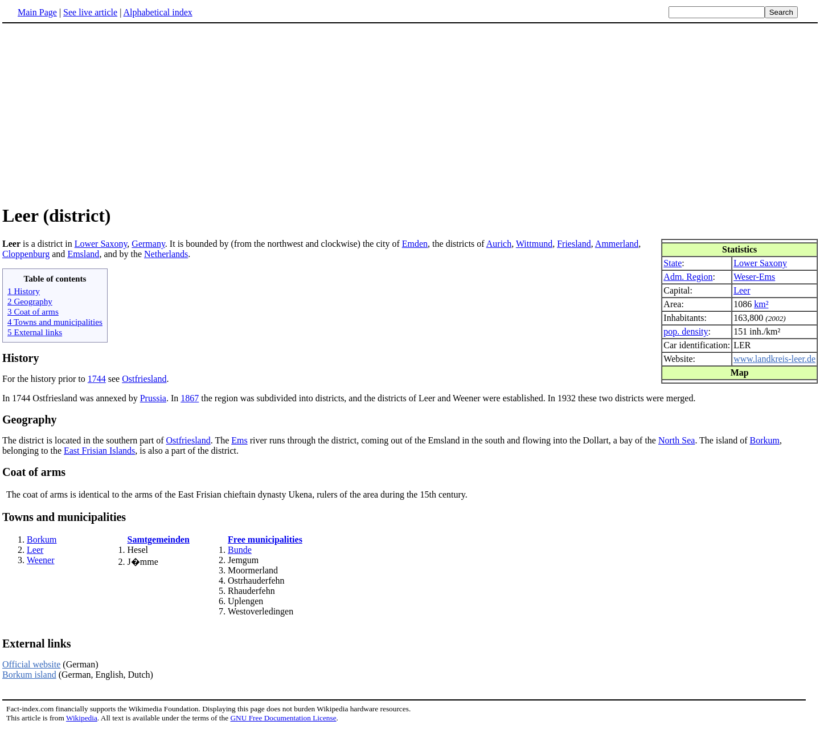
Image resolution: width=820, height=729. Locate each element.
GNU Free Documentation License (283, 718)
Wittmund (534, 244)
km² (761, 304)
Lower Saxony (760, 263)
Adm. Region (687, 277)
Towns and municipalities (64, 517)
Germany (148, 244)
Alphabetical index (157, 12)
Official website (31, 664)
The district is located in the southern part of (84, 440)
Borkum (765, 440)
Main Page (37, 12)
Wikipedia (81, 718)
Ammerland (616, 244)
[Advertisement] (410, 113)
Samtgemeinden (159, 539)
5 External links (34, 332)
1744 (97, 379)
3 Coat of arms (33, 311)
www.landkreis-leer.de (774, 359)
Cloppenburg (26, 254)
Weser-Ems (754, 277)
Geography (29, 419)
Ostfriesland (144, 379)
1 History (23, 291)
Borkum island (29, 674)
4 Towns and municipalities (54, 322)
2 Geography (29, 301)
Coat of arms (33, 472)
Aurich (498, 244)
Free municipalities (265, 539)
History (20, 358)
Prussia (153, 398)
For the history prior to (45, 379)
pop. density (685, 331)
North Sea (676, 440)
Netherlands (166, 254)
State (672, 263)
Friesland (574, 244)
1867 (190, 398)
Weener (40, 560)
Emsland (83, 254)
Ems (239, 440)
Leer (741, 290)
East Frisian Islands (99, 450)
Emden (415, 244)
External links (36, 643)
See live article (90, 12)
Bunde (240, 550)
